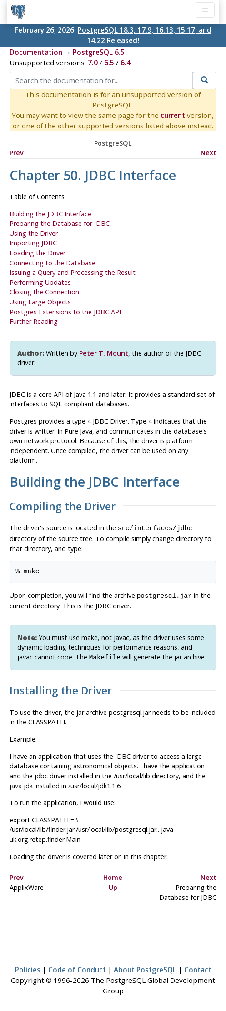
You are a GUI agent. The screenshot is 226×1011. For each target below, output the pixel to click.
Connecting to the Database (52, 263)
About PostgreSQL (145, 967)
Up (113, 884)
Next (208, 152)
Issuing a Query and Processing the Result (73, 272)
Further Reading (34, 321)
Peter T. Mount (103, 353)
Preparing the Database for (60, 223)
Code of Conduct (77, 967)
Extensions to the (65, 312)
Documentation (36, 52)
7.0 (93, 62)
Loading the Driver (37, 253)
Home (112, 874)
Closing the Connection (44, 292)
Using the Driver (34, 233)
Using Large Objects (40, 302)
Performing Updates (40, 282)
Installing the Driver (61, 688)
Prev (17, 152)
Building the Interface (50, 214)
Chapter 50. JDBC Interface (93, 175)
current (173, 115)
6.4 (126, 62)
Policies (27, 967)
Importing (33, 243)
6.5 (109, 62)
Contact (197, 967)
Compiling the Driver (63, 506)
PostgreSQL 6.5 (99, 52)
